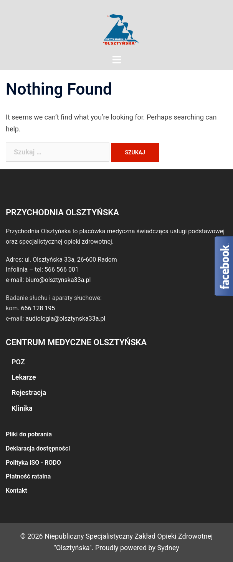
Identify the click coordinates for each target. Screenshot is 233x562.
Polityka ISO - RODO (33, 462)
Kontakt (16, 490)
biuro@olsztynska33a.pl (58, 279)
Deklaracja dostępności (38, 448)
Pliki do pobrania (29, 434)
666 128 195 (38, 308)
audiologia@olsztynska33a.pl (65, 318)
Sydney (168, 548)
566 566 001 (62, 269)
